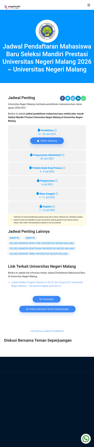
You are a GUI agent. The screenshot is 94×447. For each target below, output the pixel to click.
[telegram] (73, 99)
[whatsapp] (83, 99)
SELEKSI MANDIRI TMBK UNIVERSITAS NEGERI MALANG (39, 253)
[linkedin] (78, 99)
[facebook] (62, 99)
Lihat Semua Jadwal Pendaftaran (47, 331)
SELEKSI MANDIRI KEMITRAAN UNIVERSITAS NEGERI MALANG (42, 248)
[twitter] (67, 99)
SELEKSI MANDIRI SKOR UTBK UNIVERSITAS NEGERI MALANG (42, 243)
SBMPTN (30, 238)
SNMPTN (14, 238)
